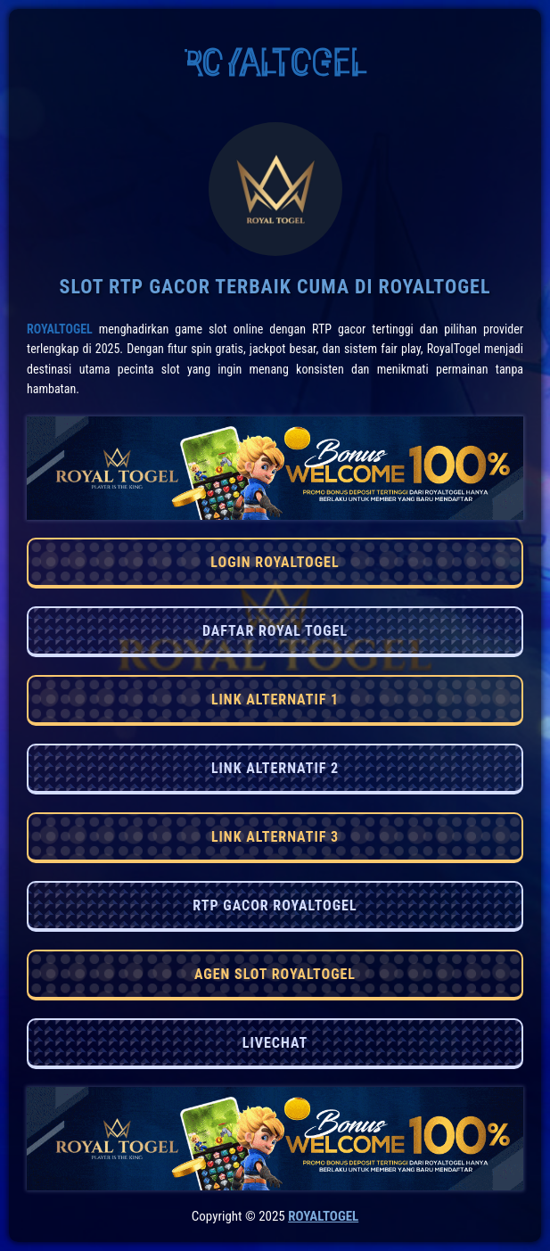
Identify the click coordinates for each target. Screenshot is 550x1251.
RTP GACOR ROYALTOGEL (275, 905)
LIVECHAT (275, 1042)
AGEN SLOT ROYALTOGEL (275, 974)
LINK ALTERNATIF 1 (275, 699)
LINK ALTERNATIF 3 (275, 836)
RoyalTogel (60, 329)
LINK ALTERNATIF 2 (275, 768)
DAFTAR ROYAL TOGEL (275, 630)
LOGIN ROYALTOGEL (274, 562)
